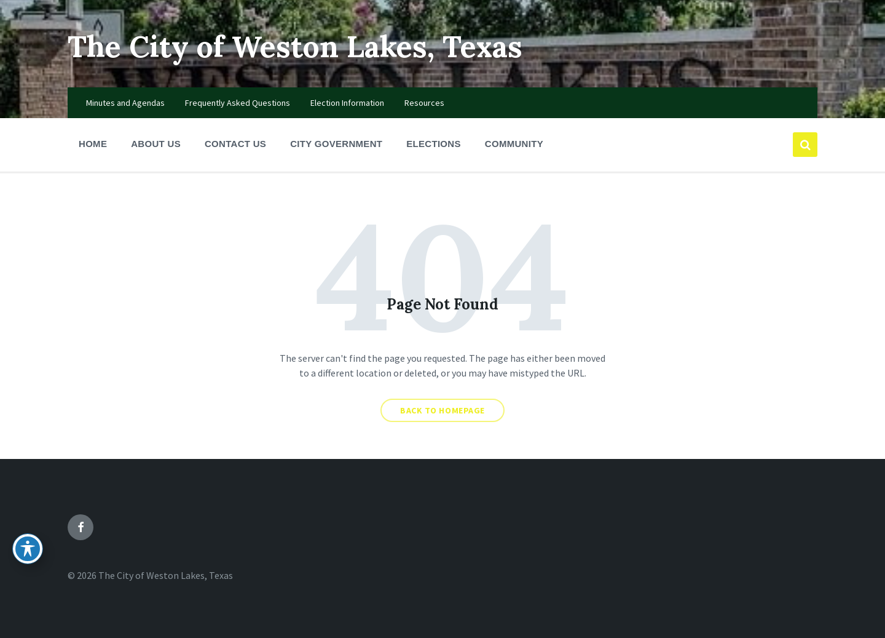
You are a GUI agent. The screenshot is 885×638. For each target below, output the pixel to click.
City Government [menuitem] (336, 143)
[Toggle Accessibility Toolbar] (27, 549)
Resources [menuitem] (424, 102)
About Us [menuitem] (156, 143)
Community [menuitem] (514, 143)
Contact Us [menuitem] (235, 143)
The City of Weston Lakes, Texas (295, 46)
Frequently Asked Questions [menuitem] (237, 102)
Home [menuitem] (93, 143)
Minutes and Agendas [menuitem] (125, 102)
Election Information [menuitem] (347, 102)
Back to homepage (442, 410)
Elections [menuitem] (433, 143)
